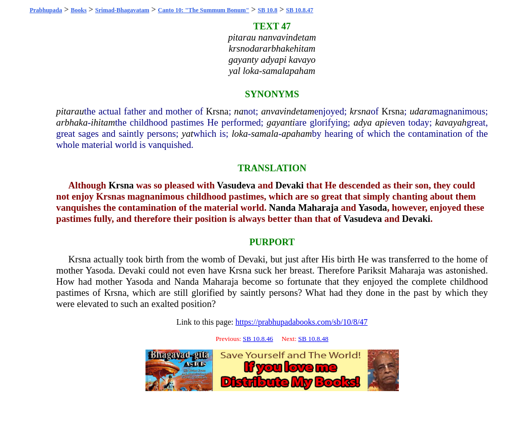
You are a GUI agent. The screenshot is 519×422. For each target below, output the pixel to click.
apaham (296, 133)
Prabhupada (45, 10)
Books (78, 10)
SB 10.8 (268, 10)
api (381, 122)
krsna (360, 111)
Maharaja (318, 207)
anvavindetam (287, 111)
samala (264, 133)
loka (240, 133)
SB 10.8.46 (258, 338)
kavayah (450, 122)
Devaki (289, 185)
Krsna (217, 111)
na (239, 111)
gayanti (281, 122)
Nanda (282, 207)
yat (187, 133)
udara (421, 111)
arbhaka (72, 122)
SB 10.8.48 (313, 338)
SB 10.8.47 (299, 10)
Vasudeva (236, 185)
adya (362, 122)
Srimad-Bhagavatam (122, 10)
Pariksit (371, 270)
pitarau (70, 111)
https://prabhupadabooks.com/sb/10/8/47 (301, 322)
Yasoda (372, 207)
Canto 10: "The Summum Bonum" (203, 10)
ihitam (103, 122)
